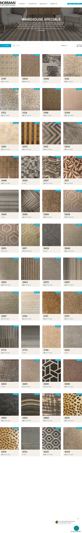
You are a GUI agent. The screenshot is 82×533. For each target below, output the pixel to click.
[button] (22, 4)
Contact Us (53, 3)
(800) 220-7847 (74, 3)
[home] (8, 3)
